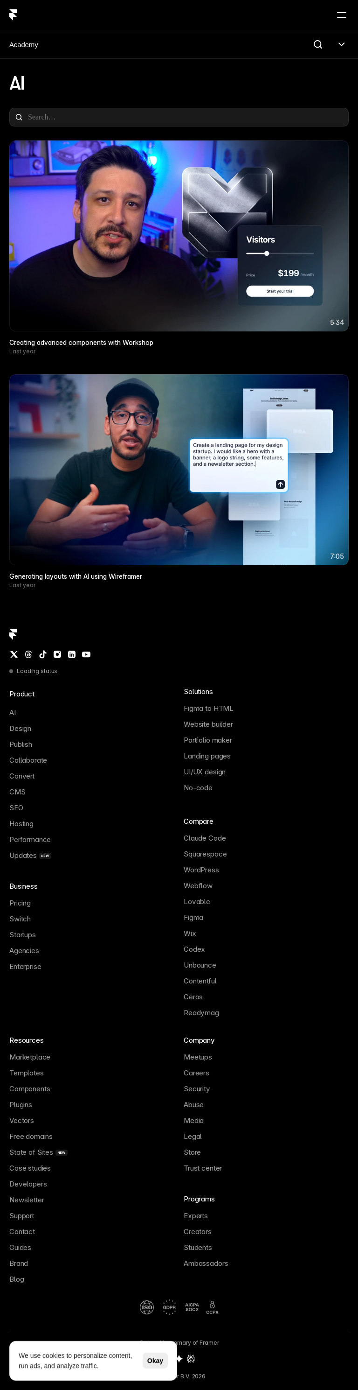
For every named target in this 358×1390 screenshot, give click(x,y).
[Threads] (28, 654)
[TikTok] (43, 654)
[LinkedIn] (71, 654)
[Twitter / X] (14, 654)
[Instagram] (57, 654)
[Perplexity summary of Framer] (190, 1358)
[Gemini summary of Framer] (179, 1358)
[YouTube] (86, 654)
